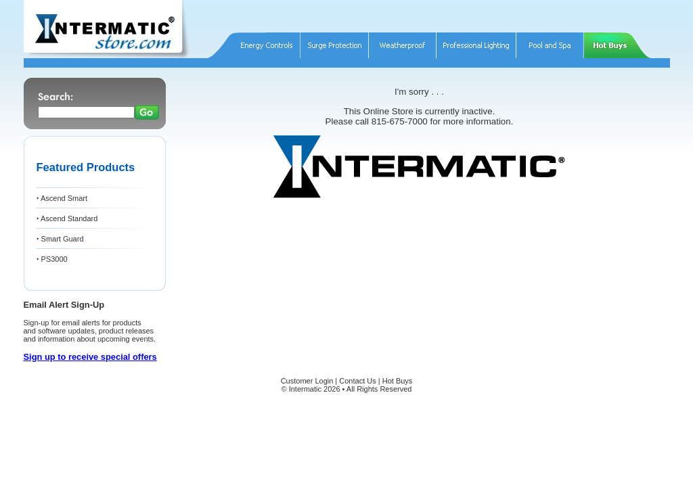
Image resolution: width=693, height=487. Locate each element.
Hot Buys (397, 381)
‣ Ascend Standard (67, 218)
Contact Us (357, 381)
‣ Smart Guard (60, 239)
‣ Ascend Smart (62, 198)
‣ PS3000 (52, 259)
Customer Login (307, 381)
